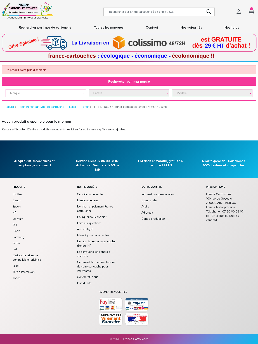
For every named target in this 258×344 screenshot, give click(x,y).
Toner (85, 106)
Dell (15, 249)
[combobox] (46, 93)
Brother (17, 194)
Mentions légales (87, 200)
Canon (17, 200)
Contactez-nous (87, 277)
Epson (17, 206)
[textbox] (44, 93)
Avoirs (145, 206)
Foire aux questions (89, 223)
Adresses (147, 212)
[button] (251, 11)
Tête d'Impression (24, 272)
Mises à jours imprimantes (93, 235)
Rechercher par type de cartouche (41, 106)
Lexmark (18, 218)
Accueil (9, 106)
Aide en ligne (85, 229)
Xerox (16, 243)
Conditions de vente (90, 194)
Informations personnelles (157, 194)
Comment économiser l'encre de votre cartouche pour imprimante (96, 266)
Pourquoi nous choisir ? (92, 217)
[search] (209, 12)
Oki (15, 225)
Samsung (18, 237)
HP (14, 212)
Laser (72, 106)
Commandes (149, 200)
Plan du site (84, 283)
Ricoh (16, 231)
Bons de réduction (153, 218)
